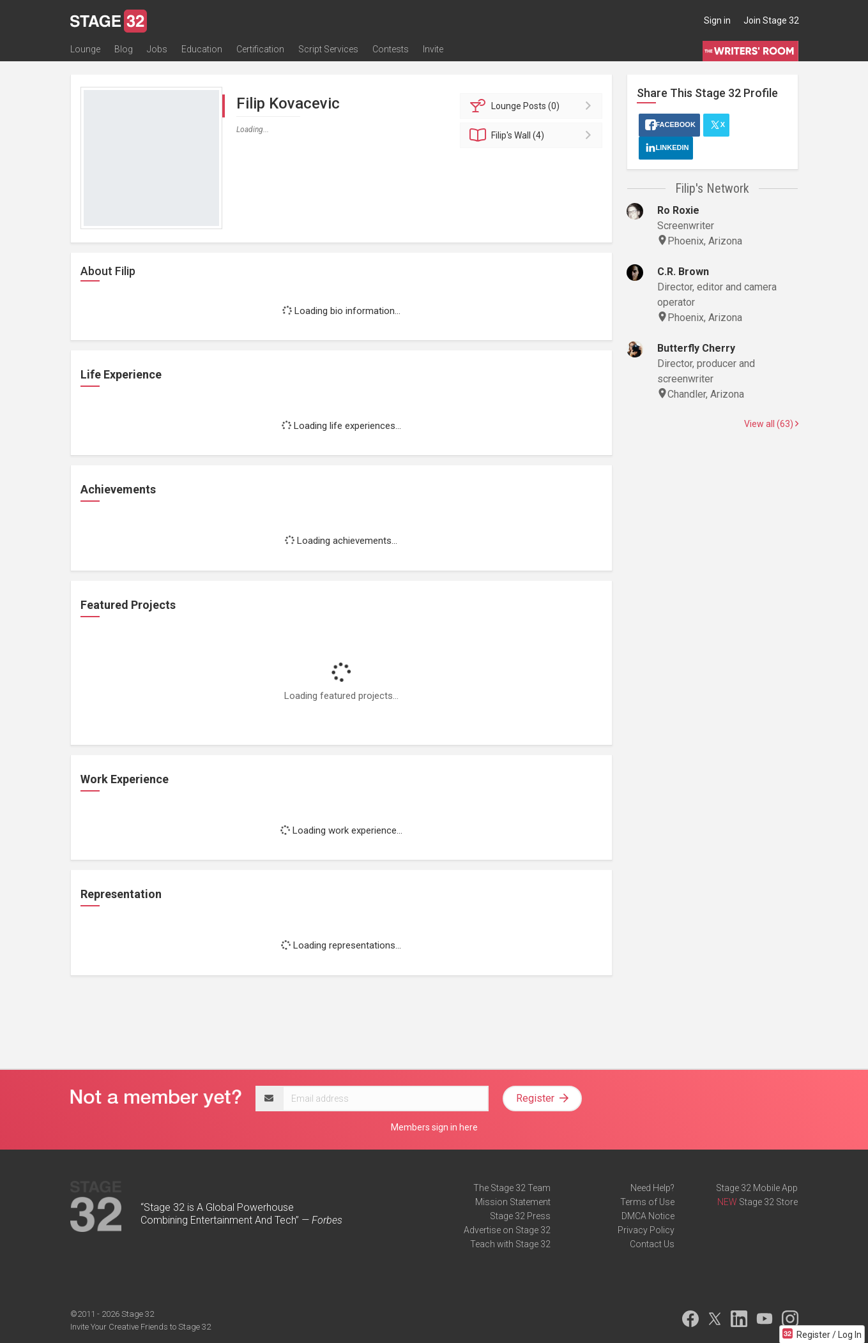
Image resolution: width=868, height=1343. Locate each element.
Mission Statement (513, 1202)
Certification (260, 49)
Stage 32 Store (768, 1202)
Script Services (328, 49)
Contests (390, 49)
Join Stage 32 (771, 20)
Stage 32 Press (520, 1216)
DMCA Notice (647, 1216)
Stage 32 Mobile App (757, 1188)
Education (201, 49)
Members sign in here (434, 1127)
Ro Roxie (678, 210)
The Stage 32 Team (512, 1188)
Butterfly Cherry (696, 348)
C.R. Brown (683, 272)
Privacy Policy (646, 1230)
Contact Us (652, 1244)
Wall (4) (533, 135)
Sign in (717, 20)
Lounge (85, 49)
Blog (123, 49)
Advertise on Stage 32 (507, 1230)
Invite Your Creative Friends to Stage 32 (140, 1327)
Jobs (157, 49)
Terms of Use (647, 1202)
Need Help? (652, 1188)
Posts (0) (533, 106)
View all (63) (771, 424)
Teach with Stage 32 (510, 1244)
